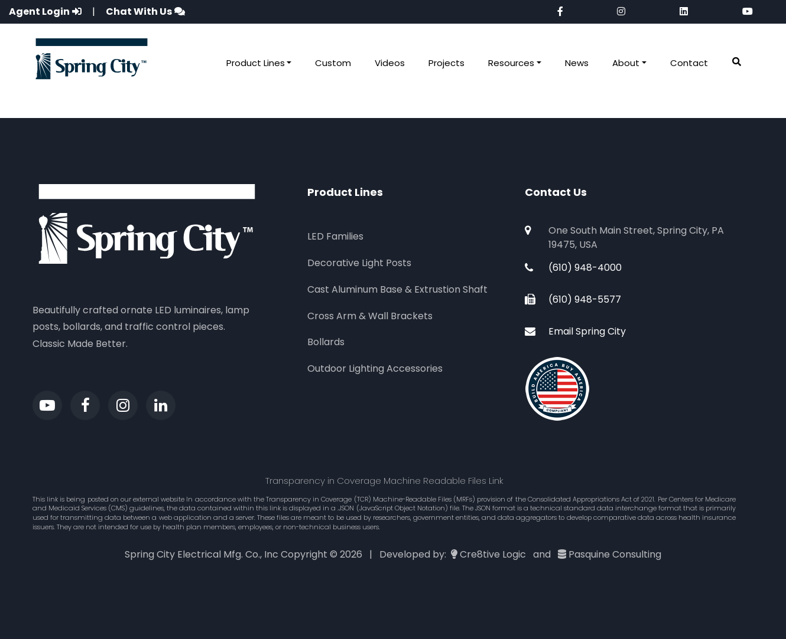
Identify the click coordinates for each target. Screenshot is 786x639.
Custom (333, 63)
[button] (736, 62)
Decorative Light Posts (359, 263)
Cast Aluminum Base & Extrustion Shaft (397, 289)
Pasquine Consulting (615, 554)
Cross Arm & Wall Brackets (370, 316)
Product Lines (255, 63)
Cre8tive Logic (493, 554)
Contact (689, 63)
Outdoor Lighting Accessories (375, 368)
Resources (511, 63)
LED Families (335, 236)
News (577, 63)
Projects (446, 63)
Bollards (326, 342)
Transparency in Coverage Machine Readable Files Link (384, 480)
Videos (390, 63)
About (625, 63)
